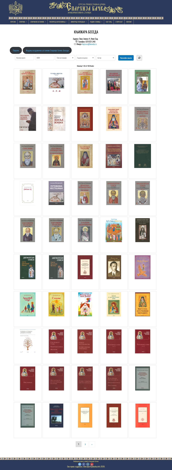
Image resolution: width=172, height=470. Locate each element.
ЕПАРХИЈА (22, 22)
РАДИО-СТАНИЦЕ (95, 22)
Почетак (13, 22)
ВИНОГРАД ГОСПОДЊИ (78, 22)
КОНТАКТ (129, 22)
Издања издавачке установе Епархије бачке (47, 50)
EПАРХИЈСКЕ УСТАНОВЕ (37, 22)
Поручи (16, 50)
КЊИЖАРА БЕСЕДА (86, 31)
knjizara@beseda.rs (89, 44)
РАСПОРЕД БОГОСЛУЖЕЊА (57, 22)
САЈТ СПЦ (109, 22)
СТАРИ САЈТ (119, 22)
